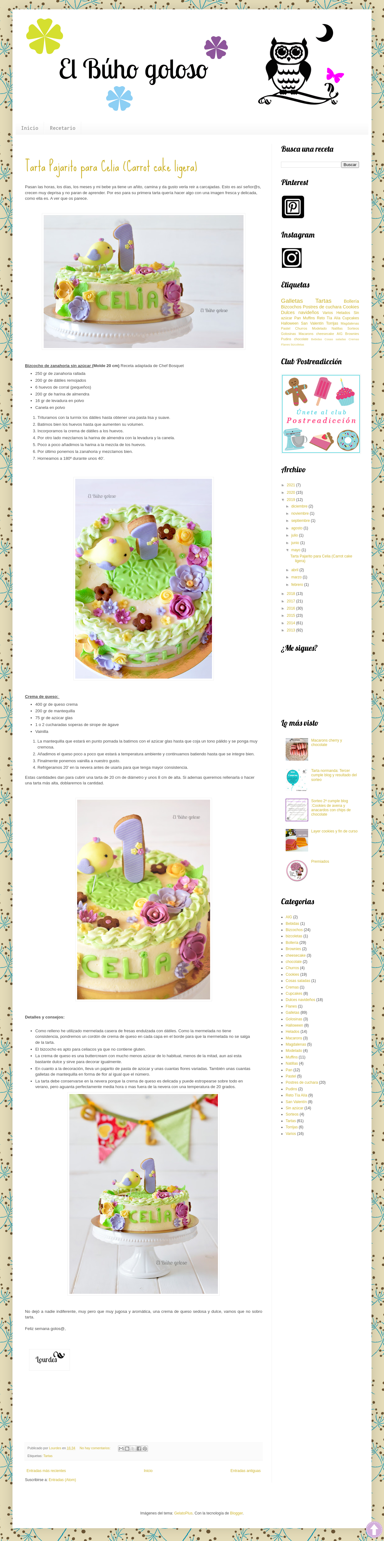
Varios (327, 313)
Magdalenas (350, 323)
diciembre (299, 506)
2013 (291, 630)
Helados (343, 313)
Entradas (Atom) (62, 1480)
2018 (291, 593)
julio (295, 535)
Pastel (285, 328)
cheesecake (325, 334)
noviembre (300, 513)
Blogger (236, 1513)
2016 (291, 608)
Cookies (351, 306)
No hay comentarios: (95, 1448)
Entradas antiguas (245, 1471)
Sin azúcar (294, 1108)
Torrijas (332, 323)
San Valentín (312, 323)
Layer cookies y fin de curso (334, 831)
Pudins (286, 339)
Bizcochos (291, 306)
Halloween (289, 323)
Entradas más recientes (46, 1471)
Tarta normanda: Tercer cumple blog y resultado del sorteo (334, 775)
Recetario (62, 128)
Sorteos (353, 328)
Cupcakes (350, 318)
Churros (301, 328)
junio (295, 543)
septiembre (301, 520)
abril (295, 570)
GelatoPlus (183, 1513)
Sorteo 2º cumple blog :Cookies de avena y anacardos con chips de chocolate (331, 808)
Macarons (306, 334)
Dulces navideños (300, 312)
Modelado (319, 328)
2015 (291, 615)
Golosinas (288, 334)
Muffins (309, 318)
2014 (291, 623)
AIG (340, 334)
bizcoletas (297, 344)
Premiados (320, 861)
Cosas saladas (335, 339)
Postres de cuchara (322, 306)
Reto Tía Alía (328, 318)
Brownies (352, 334)
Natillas (337, 328)
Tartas (47, 1456)
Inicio (29, 128)
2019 (291, 500)
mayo (296, 550)
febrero (297, 584)
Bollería (351, 301)
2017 (291, 601)
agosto (297, 528)
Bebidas (316, 339)
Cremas (353, 339)
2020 (291, 492)
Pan (297, 318)
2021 (291, 485)
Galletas (292, 300)
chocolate (301, 339)
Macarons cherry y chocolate (326, 742)
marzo (297, 577)
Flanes (285, 344)
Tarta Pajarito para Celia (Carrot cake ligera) (111, 166)
